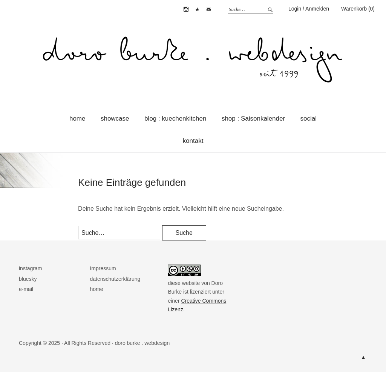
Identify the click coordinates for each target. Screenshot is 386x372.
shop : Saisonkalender (253, 118)
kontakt (193, 140)
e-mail (208, 9)
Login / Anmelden (308, 9)
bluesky (197, 9)
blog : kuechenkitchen (175, 118)
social (308, 118)
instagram (185, 9)
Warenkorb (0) (358, 9)
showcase (115, 118)
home (77, 118)
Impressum (103, 268)
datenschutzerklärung (115, 279)
